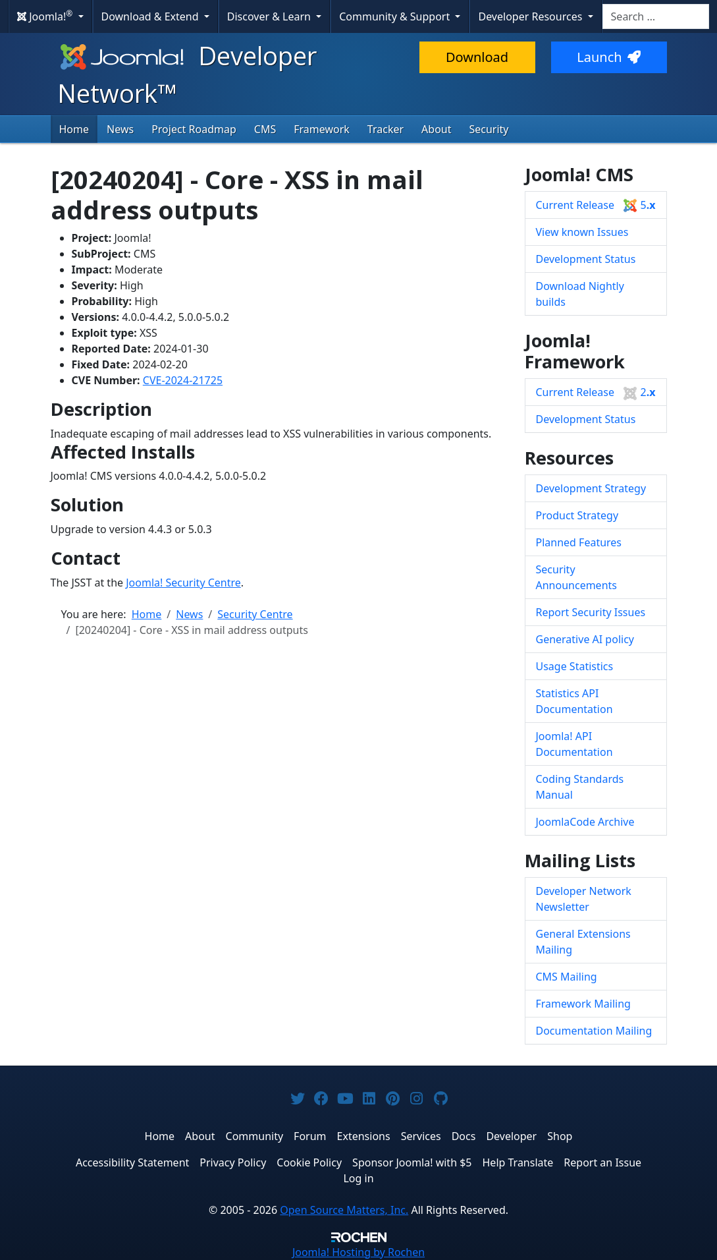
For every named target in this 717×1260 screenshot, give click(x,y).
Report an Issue (602, 1162)
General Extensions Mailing (583, 942)
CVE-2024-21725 (183, 380)
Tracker (385, 129)
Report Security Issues (591, 612)
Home (74, 129)
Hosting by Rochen (358, 1252)
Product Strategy (577, 515)
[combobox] (655, 16)
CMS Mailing (566, 976)
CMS (265, 129)
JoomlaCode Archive (585, 822)
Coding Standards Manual (580, 787)
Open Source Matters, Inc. (344, 1210)
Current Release (596, 205)
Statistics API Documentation (574, 701)
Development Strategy (591, 488)
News (120, 129)
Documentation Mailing (594, 1030)
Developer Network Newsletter (583, 899)
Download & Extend (151, 16)
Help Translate (518, 1162)
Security (488, 129)
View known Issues (582, 232)
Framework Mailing (583, 1003)
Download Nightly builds (580, 294)
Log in (358, 1178)
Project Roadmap (193, 129)
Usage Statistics (575, 666)
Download (477, 57)
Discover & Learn (270, 16)
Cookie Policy (309, 1162)
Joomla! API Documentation (574, 744)
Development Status (586, 259)
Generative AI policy (585, 639)
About (436, 129)
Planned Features (579, 542)
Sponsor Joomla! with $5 (411, 1162)
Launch (608, 57)
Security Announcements (576, 577)
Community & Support (395, 16)
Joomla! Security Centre (183, 582)
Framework (322, 129)
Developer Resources (531, 16)
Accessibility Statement (132, 1162)
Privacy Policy (232, 1162)
